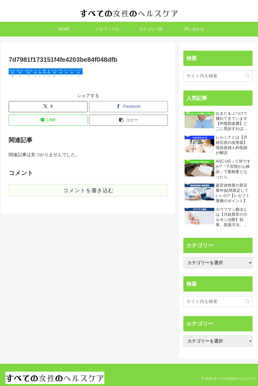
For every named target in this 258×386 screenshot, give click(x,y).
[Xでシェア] (48, 106)
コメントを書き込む (88, 190)
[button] (128, 120)
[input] (218, 76)
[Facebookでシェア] (128, 106)
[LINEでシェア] (48, 120)
